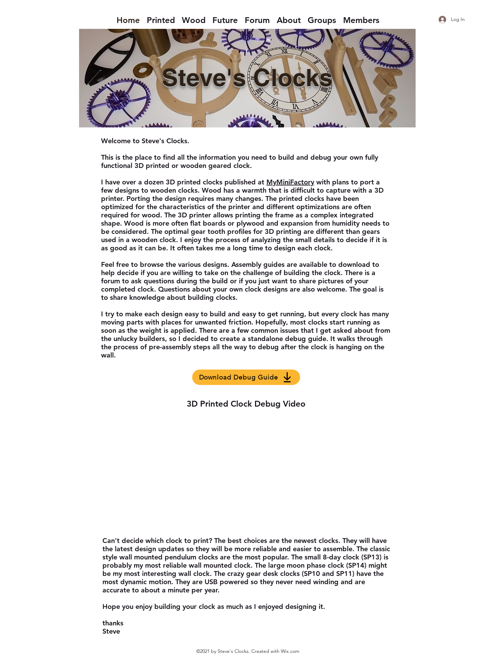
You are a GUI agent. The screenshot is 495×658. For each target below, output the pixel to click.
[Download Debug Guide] (246, 377)
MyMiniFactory (290, 182)
